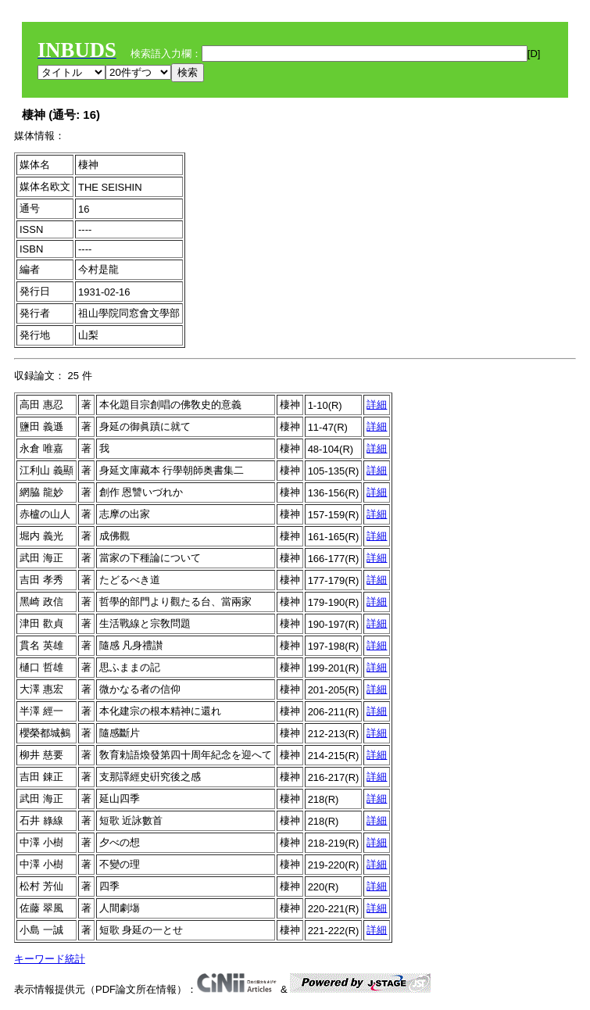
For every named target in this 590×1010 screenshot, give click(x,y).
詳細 (377, 404)
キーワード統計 (49, 959)
